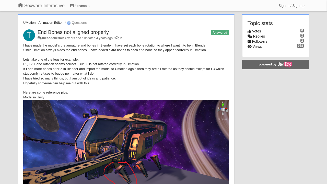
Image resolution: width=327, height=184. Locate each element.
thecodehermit (53, 38)
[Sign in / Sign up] (291, 5)
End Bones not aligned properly (73, 32)
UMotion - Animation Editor (43, 23)
